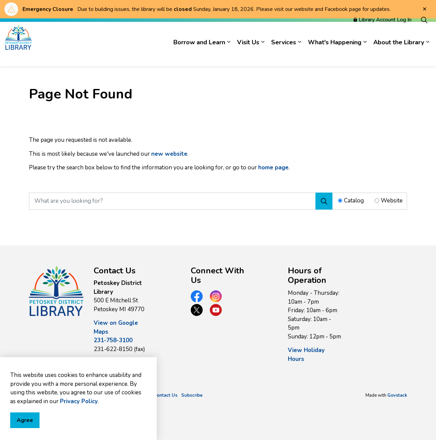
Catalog (354, 200)
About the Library (398, 55)
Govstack (397, 395)
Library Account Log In (382, 32)
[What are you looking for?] (180, 201)
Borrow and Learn (199, 55)
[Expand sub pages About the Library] (427, 55)
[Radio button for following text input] (340, 200)
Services (283, 55)
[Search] (323, 201)
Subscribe (192, 395)
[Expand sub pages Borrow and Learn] (228, 55)
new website (169, 154)
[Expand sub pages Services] (299, 55)
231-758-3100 (113, 340)
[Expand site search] (424, 33)
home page (273, 167)
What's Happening (334, 55)
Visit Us (248, 55)
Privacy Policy (79, 421)
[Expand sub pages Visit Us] (262, 55)
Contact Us (165, 395)
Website (392, 200)
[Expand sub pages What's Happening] (364, 55)
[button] (56, 291)
